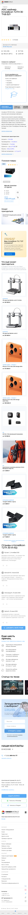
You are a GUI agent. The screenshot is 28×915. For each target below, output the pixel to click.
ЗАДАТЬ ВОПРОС (14, 796)
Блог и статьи (5, 864)
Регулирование (5, 862)
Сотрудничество (5, 879)
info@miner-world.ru (7, 789)
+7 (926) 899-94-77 (5, 893)
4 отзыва (15, 39)
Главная (5, 6)
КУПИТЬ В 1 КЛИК (9, 201)
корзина (14, 913)
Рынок (3, 860)
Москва (3, 818)
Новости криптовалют (9, 856)
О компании (4, 874)
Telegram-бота (9, 88)
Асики (3, 832)
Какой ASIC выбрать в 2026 (8, 867)
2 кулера (12, 144)
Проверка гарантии (6, 838)
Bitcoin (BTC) (10, 149)
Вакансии (4, 881)
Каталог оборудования (7, 829)
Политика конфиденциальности (10, 883)
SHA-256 (10, 139)
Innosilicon (14, 141)
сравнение (20, 913)
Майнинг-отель (5, 846)
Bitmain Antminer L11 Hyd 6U (10, 186)
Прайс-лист (4, 834)
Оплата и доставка (6, 850)
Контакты (4, 876)
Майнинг (3, 858)
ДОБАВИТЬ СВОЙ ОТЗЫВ (14, 628)
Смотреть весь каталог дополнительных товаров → (14, 541)
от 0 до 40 (18, 151)
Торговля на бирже (6, 848)
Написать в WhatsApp (6, 67)
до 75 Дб (12, 146)
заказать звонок (6, 758)
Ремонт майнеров (6, 844)
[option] (14, 26)
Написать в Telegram (19, 67)
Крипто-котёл (5, 836)
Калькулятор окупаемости (8, 869)
